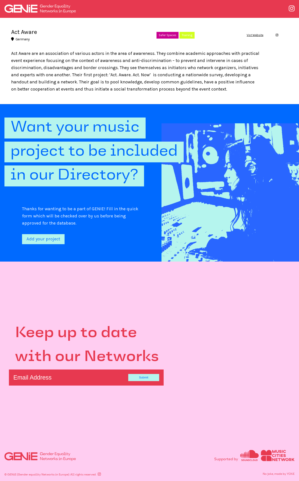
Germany (20, 39)
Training (187, 35)
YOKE (291, 474)
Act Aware (24, 32)
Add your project (43, 239)
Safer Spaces (167, 35)
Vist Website (255, 35)
